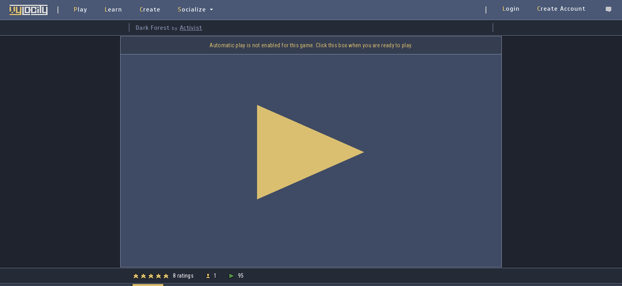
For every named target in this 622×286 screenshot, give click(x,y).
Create (150, 10)
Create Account (561, 9)
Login (511, 9)
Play (80, 10)
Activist (191, 28)
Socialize (192, 10)
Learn (113, 10)
